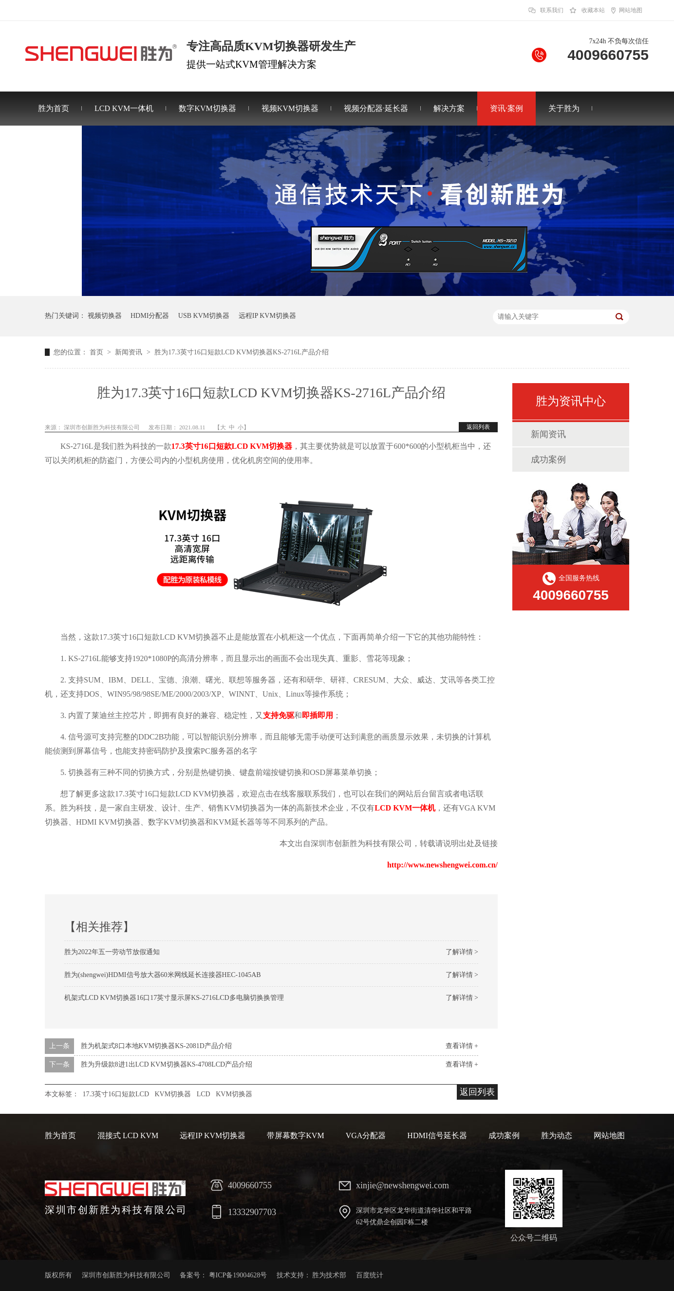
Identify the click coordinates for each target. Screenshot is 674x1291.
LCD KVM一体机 (123, 108)
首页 (97, 352)
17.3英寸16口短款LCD (116, 1094)
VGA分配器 (366, 1135)
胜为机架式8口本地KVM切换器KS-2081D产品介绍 (156, 1046)
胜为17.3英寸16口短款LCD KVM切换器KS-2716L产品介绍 (241, 352)
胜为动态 (556, 1135)
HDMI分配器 (150, 315)
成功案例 (548, 459)
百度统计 (369, 1275)
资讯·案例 (506, 108)
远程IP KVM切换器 (267, 315)
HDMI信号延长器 (437, 1135)
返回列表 (478, 427)
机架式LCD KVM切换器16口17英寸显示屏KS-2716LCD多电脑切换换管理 (174, 997)
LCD (203, 1094)
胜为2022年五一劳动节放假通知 (112, 952)
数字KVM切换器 (207, 108)
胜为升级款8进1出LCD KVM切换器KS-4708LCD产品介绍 (167, 1064)
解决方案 (449, 108)
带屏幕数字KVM (295, 1135)
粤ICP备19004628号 (238, 1275)
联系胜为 (53, 142)
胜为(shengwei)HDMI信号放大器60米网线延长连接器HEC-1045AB (162, 974)
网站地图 (630, 10)
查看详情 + (462, 1046)
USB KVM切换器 (203, 315)
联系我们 (551, 10)
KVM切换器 (173, 1094)
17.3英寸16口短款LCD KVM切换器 (232, 446)
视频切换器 (105, 315)
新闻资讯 (129, 352)
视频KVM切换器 (290, 108)
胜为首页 (53, 108)
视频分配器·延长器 (376, 108)
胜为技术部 (329, 1275)
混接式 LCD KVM (127, 1135)
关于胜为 (564, 108)
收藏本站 (593, 10)
